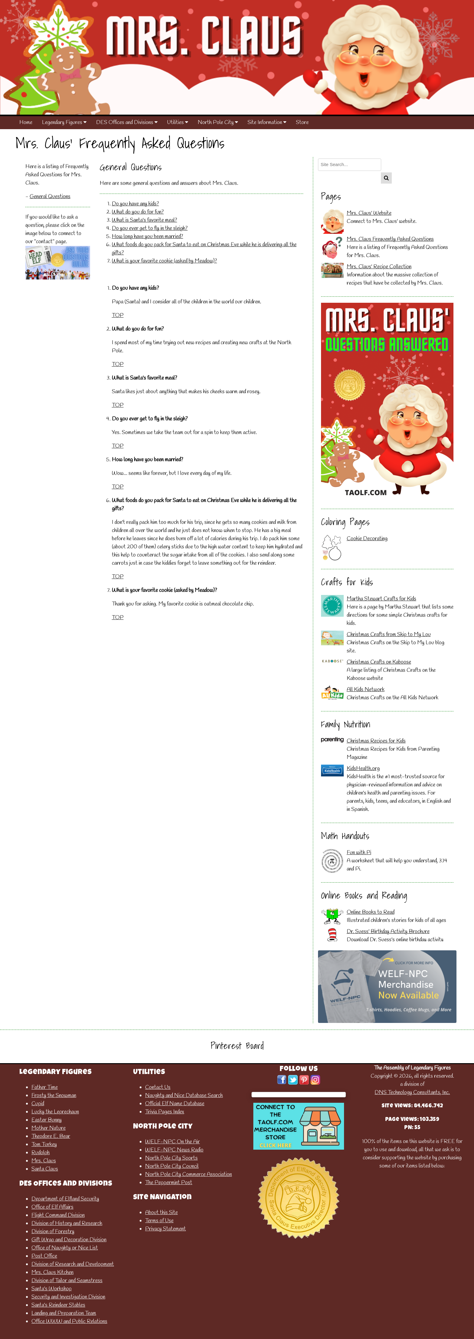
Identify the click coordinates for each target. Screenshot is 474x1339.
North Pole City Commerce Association (188, 1174)
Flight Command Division (58, 1215)
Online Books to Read (370, 912)
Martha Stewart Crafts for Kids (381, 599)
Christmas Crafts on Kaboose (379, 662)
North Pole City (218, 122)
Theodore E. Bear (50, 1136)
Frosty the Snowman (53, 1095)
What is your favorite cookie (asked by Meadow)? (164, 261)
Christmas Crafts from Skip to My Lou (389, 634)
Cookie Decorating (367, 538)
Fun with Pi (359, 852)
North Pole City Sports (171, 1158)
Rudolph (40, 1152)
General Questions (50, 196)
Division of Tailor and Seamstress (66, 1280)
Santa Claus (44, 1169)
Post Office (44, 1256)
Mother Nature (48, 1128)
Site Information (267, 122)
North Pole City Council (172, 1166)
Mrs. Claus (43, 1160)
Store (302, 122)
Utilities (177, 122)
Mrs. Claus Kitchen (52, 1272)
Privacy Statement (165, 1229)
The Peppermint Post (168, 1182)
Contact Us (157, 1087)
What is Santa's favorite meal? (144, 220)
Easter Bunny (46, 1120)
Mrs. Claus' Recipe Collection (379, 266)
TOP (118, 315)
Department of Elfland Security (65, 1199)
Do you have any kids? (135, 203)
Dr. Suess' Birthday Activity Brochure (388, 931)
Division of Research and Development (72, 1264)
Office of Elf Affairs (52, 1207)
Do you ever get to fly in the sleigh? (150, 228)
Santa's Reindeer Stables (58, 1305)
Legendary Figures (64, 122)
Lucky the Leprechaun (55, 1111)
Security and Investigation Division (68, 1297)
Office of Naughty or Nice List (64, 1248)
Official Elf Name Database (174, 1103)
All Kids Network (366, 689)
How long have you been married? (147, 236)
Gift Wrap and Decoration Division (68, 1239)
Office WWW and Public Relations (69, 1321)
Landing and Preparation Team (63, 1313)
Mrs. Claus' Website (369, 213)
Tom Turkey (44, 1144)
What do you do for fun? (138, 212)
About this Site (161, 1212)
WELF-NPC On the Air (172, 1141)
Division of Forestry (52, 1231)
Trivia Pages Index (164, 1111)
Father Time (44, 1087)
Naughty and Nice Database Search (184, 1095)
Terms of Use (159, 1220)
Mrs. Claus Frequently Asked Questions (390, 239)
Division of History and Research (66, 1223)
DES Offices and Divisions (126, 122)
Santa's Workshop (51, 1288)
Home (25, 122)
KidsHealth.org (363, 768)
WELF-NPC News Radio (174, 1150)
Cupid (37, 1103)
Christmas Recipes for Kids (376, 741)
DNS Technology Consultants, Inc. (412, 1092)
